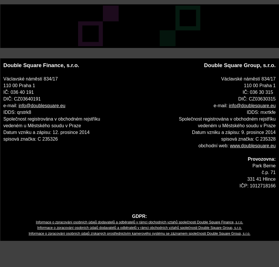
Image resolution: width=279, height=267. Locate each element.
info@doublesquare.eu (42, 105)
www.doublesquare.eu (253, 145)
